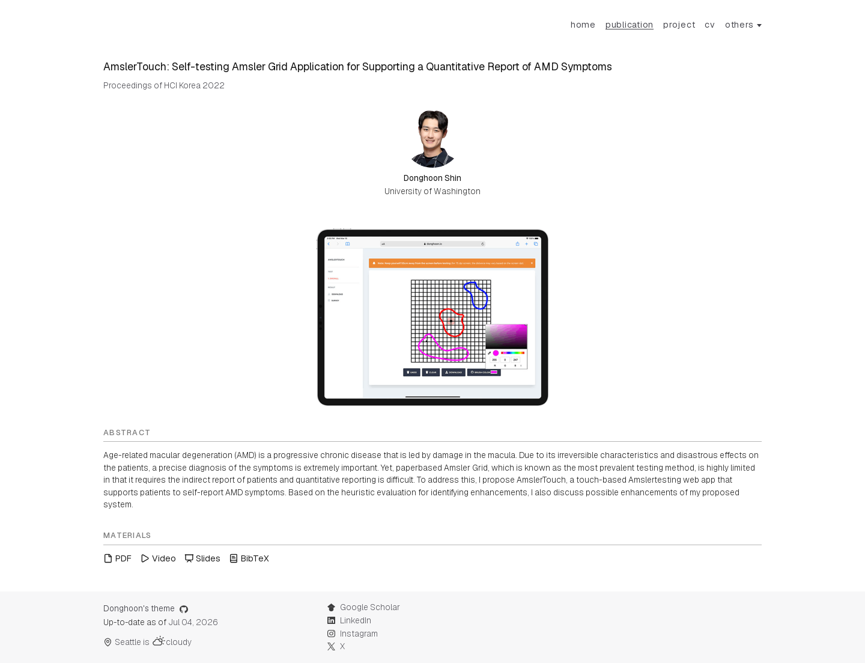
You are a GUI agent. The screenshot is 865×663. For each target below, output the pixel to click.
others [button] (739, 24)
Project (679, 24)
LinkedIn (349, 620)
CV (710, 24)
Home (583, 24)
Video (158, 558)
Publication (630, 24)
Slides (202, 558)
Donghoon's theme (145, 608)
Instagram (352, 633)
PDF (117, 558)
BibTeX (249, 558)
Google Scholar (363, 607)
